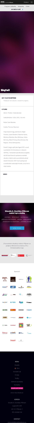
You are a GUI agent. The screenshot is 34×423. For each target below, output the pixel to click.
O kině (27, 6)
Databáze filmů (16, 9)
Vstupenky (21, 6)
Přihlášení (26, 2)
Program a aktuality (10, 6)
